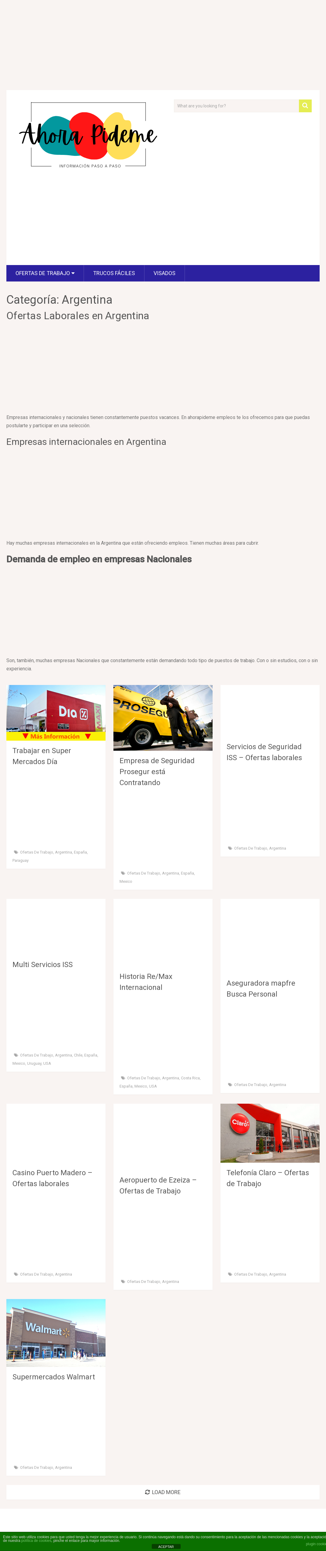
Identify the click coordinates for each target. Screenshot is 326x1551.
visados (164, 273)
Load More (163, 1492)
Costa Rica (190, 1078)
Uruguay (34, 1063)
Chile (78, 1055)
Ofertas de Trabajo (43, 273)
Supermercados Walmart (53, 1377)
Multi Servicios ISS (42, 964)
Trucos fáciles (114, 273)
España (80, 852)
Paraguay (20, 860)
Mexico (126, 881)
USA (47, 1063)
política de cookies (36, 1541)
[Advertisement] (90, 220)
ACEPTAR (166, 1547)
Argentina (63, 852)
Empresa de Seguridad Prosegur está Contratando (157, 771)
